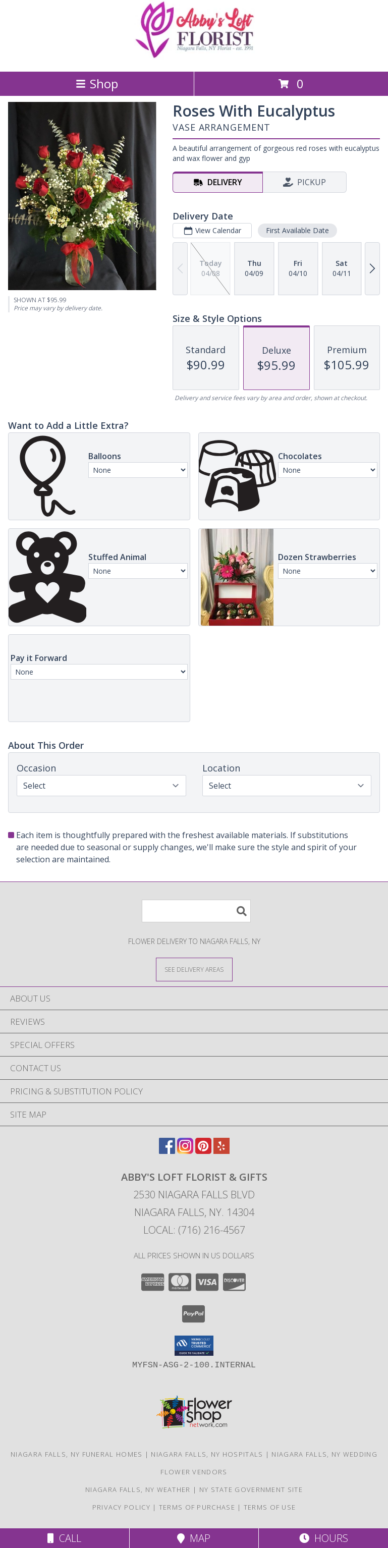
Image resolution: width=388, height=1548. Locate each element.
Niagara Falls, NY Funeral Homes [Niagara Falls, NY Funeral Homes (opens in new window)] (76, 1454)
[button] (194, 1346)
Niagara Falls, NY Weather (138, 1489)
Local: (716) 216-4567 (194, 1230)
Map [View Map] (193, 1538)
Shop (97, 83)
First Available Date (297, 230)
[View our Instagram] (185, 1150)
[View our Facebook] (167, 1150)
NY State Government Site (251, 1489)
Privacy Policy (121, 1507)
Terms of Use (270, 1507)
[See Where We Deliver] (194, 969)
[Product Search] (196, 911)
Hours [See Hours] (323, 1538)
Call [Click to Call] (64, 1538)
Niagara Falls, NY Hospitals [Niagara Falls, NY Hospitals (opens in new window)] (207, 1454)
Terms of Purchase (197, 1507)
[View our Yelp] (221, 1150)
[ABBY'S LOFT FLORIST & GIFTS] (194, 57)
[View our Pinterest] (203, 1150)
